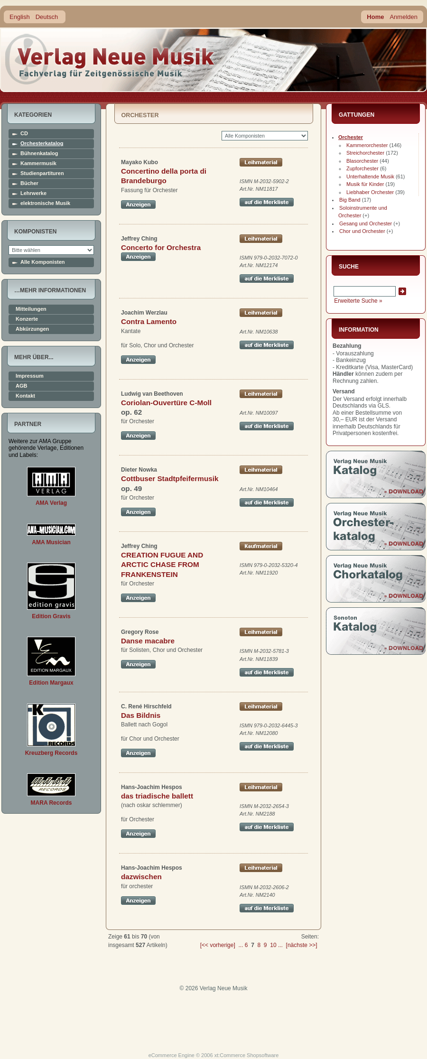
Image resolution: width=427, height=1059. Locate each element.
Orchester (350, 137)
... (240, 945)
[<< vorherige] (217, 945)
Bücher (29, 183)
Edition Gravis (51, 616)
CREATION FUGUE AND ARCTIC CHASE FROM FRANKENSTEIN (162, 564)
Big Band (350, 200)
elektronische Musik (45, 203)
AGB (21, 386)
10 (273, 945)
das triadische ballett (157, 796)
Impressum (30, 376)
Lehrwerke (33, 193)
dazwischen (141, 877)
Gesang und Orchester (365, 223)
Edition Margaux (51, 682)
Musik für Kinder (365, 184)
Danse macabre (148, 641)
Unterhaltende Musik (370, 176)
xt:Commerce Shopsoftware (246, 1055)
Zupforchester (362, 168)
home (110, 59)
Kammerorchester (367, 145)
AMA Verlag (51, 503)
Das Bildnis (140, 715)
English (19, 16)
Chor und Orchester (362, 231)
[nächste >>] (301, 945)
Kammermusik (38, 163)
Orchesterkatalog (41, 143)
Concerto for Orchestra (161, 247)
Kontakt (25, 396)
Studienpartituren (42, 173)
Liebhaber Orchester (370, 192)
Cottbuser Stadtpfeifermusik (169, 478)
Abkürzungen (32, 329)
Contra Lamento (148, 321)
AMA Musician (51, 542)
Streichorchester (365, 153)
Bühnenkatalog (39, 153)
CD (24, 133)
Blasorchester (362, 161)
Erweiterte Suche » (358, 300)
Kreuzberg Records (51, 753)
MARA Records (51, 802)
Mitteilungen (31, 309)
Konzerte (27, 319)
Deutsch (47, 16)
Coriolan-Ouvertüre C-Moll (166, 403)
